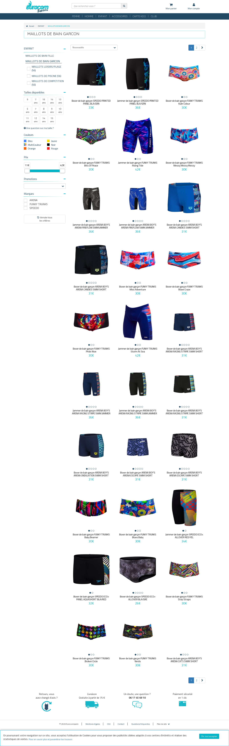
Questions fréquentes (140, 721)
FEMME (76, 16)
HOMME (89, 16)
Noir (53, 145)
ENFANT (102, 16)
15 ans (52, 119)
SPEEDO (34, 208)
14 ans (52, 101)
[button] (45, 48)
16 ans (44, 101)
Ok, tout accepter (209, 736)
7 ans (36, 101)
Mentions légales (93, 721)
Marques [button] (45, 194)
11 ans (27, 119)
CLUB (154, 16)
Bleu (30, 141)
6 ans (27, 110)
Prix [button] (45, 157)
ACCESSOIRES (120, 16)
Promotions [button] (45, 179)
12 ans (36, 119)
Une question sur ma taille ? (39, 128)
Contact (121, 721)
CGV (109, 721)
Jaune (54, 141)
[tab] (45, 50)
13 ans (60, 101)
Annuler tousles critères (44, 219)
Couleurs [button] (45, 135)
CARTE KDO (139, 16)
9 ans (52, 110)
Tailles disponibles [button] (45, 92)
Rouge (54, 148)
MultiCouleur (34, 145)
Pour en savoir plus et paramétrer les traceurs (50, 739)
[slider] (27, 171)
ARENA (34, 200)
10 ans (60, 110)
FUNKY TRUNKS (39, 204)
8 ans (44, 110)
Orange (32, 148)
